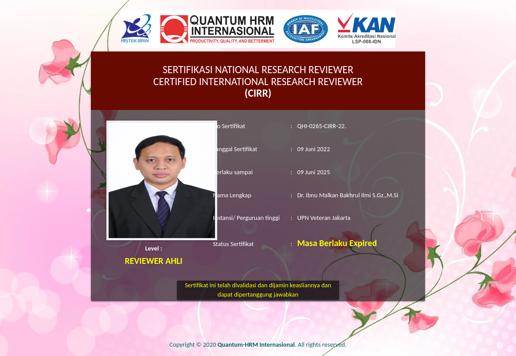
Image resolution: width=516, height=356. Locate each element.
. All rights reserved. (282, 344)
